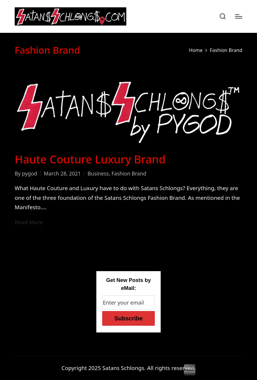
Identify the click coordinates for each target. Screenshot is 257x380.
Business (98, 173)
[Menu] (238, 16)
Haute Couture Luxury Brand (90, 159)
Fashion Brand (129, 173)
